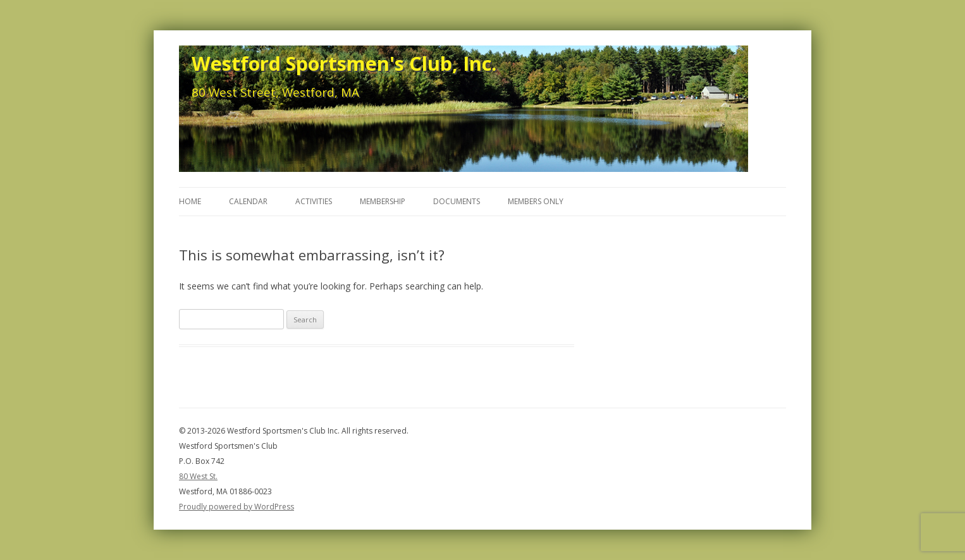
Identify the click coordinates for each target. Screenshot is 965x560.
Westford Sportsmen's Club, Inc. (344, 63)
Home (190, 201)
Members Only (535, 201)
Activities (313, 201)
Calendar (248, 201)
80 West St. (198, 476)
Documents (456, 201)
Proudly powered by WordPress (236, 506)
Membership (382, 201)
